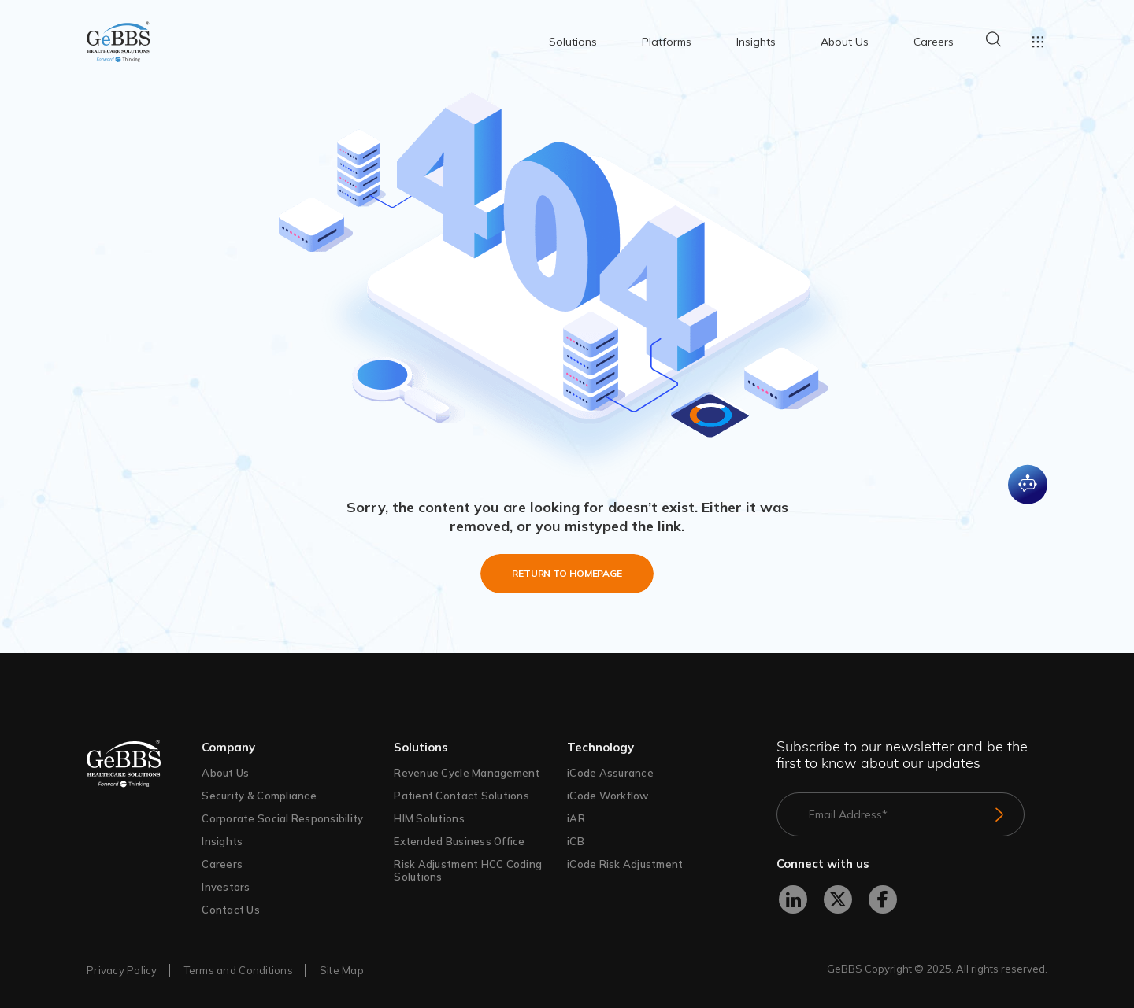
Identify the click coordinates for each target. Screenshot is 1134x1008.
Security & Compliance (259, 795)
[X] (838, 899)
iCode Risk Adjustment (625, 864)
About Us (845, 42)
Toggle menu (1037, 41)
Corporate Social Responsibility (282, 818)
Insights (756, 42)
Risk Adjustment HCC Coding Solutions (468, 870)
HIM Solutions (429, 818)
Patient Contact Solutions (461, 795)
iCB (575, 841)
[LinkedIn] (793, 899)
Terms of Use (600, 967)
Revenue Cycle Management (466, 772)
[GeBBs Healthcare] (144, 764)
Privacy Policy (399, 950)
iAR (576, 818)
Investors (226, 887)
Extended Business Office (459, 841)
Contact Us (231, 909)
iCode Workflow (608, 795)
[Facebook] (883, 899)
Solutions (573, 42)
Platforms (666, 42)
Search (993, 39)
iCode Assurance (610, 772)
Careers (934, 42)
